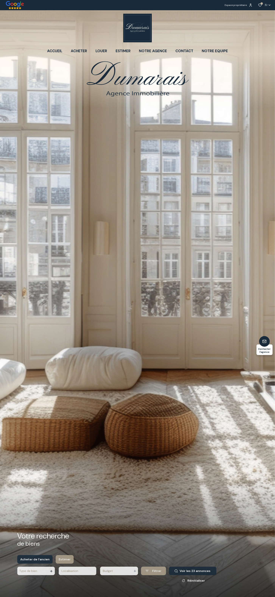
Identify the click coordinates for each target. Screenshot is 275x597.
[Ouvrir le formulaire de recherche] (153, 574)
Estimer (65, 562)
